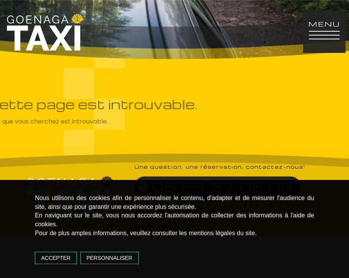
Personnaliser (109, 258)
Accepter (55, 258)
